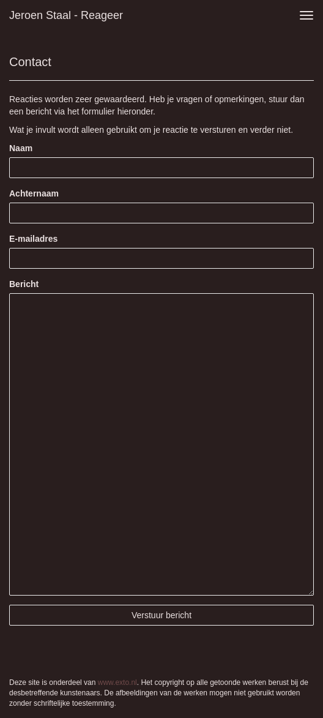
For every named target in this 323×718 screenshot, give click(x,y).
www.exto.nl (117, 682)
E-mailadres (33, 239)
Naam (20, 148)
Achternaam (34, 193)
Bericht (24, 284)
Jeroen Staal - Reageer (66, 15)
